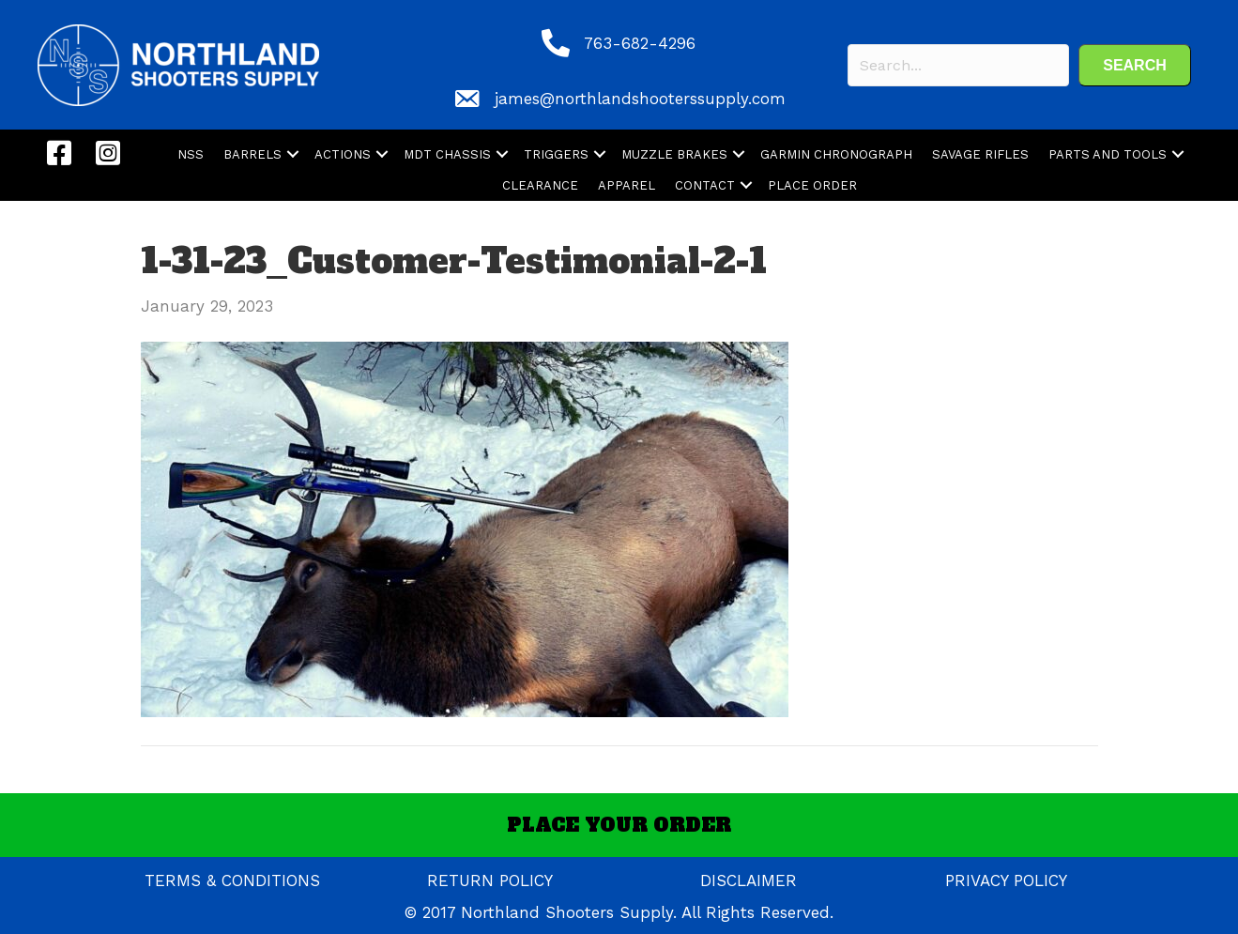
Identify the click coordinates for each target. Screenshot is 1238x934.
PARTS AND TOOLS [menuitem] (1107, 154)
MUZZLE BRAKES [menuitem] (674, 154)
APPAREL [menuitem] (626, 185)
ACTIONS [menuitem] (342, 154)
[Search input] (958, 65)
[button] (1134, 65)
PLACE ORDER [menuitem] (812, 185)
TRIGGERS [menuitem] (556, 154)
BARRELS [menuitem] (252, 154)
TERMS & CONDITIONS (232, 880)
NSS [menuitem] (190, 154)
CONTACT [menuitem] (705, 185)
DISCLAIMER (748, 880)
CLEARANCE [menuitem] (540, 185)
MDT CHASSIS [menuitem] (447, 154)
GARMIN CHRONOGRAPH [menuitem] (836, 154)
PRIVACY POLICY (1006, 880)
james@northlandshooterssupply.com (640, 98)
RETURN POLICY (490, 880)
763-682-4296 (639, 43)
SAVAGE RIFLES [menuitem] (980, 154)
